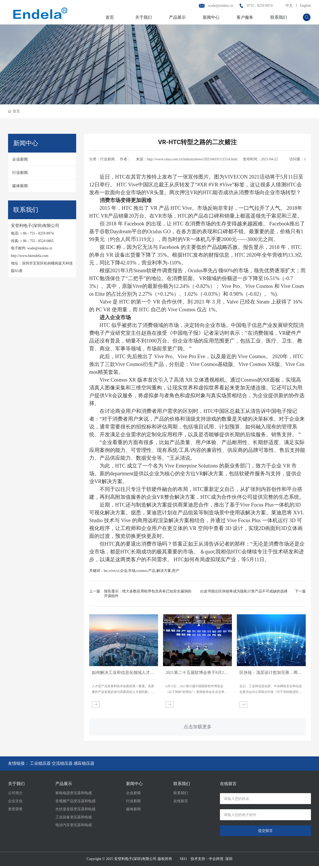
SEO (183, 859)
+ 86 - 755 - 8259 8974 (37, 233)
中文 (289, 6)
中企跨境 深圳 (220, 859)
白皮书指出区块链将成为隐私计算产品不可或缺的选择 (244, 591)
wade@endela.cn (220, 6)
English (305, 6)
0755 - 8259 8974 (259, 6)
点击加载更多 (198, 726)
